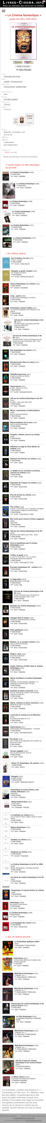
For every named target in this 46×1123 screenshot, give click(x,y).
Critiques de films (12, 76)
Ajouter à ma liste (23, 66)
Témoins (7, 104)
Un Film (17, 263)
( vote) (10, 152)
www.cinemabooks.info (34, 1120)
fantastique (9, 87)
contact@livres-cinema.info (24, 1118)
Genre (6, 82)
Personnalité (18, 807)
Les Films (16, 287)
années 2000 (21, 87)
